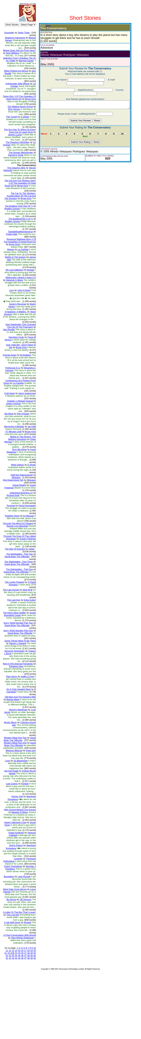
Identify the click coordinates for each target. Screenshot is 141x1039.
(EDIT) (45, 26)
